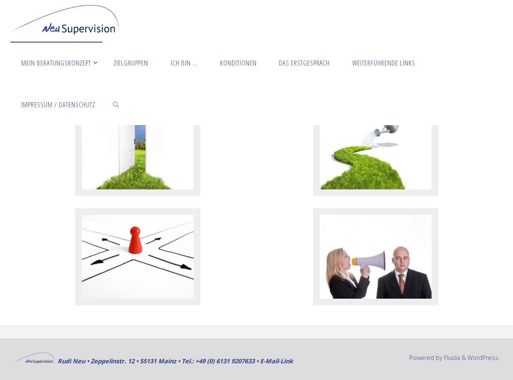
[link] (116, 104)
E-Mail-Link (276, 361)
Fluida (451, 358)
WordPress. (484, 358)
